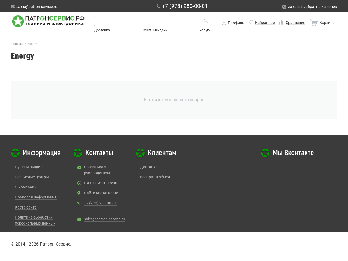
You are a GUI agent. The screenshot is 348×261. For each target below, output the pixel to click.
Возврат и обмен (155, 177)
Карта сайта (26, 207)
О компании (25, 187)
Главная (17, 44)
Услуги (205, 30)
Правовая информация (36, 197)
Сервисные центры (32, 177)
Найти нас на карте (101, 193)
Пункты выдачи (155, 30)
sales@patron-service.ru (104, 219)
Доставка (102, 30)
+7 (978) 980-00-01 (100, 203)
